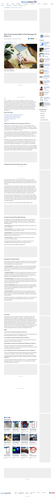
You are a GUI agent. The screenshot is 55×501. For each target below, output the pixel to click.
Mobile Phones (43, 117)
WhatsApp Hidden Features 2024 (46, 92)
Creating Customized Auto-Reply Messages (12, 117)
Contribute (38, 492)
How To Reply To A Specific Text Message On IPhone (47, 98)
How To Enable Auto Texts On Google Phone (16, 442)
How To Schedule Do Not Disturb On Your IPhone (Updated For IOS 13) (47, 82)
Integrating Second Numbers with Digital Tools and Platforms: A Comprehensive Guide (47, 103)
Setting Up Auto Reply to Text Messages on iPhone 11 (14, 114)
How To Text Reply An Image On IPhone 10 (47, 59)
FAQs (6, 121)
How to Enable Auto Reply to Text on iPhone (7, 430)
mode (30, 131)
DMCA (31, 493)
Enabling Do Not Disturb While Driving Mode (13, 116)
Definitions (21, 5)
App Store (26, 359)
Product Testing (33, 492)
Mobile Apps (42, 113)
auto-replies (22, 143)
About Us (16, 492)
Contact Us (26, 493)
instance (34, 139)
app (24, 186)
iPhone (16, 42)
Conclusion (7, 120)
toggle (35, 292)
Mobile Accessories (43, 111)
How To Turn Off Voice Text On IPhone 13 (47, 54)
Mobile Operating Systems (44, 119)
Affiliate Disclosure (20, 493)
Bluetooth (34, 188)
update (5, 279)
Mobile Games (43, 115)
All (25, 5)
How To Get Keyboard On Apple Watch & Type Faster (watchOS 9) (47, 65)
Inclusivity (27, 492)
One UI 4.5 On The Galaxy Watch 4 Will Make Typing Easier (47, 76)
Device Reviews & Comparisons (9, 42)
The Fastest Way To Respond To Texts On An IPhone (47, 49)
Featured (15, 5)
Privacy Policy (44, 492)
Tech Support (9, 5)
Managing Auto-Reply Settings (10, 118)
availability (16, 282)
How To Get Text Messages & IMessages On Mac (46, 71)
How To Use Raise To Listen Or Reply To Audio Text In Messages (47, 43)
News (2, 5)
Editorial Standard (21, 492)
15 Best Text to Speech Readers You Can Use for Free (33, 442)
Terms (15, 493)
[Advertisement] (27, 498)
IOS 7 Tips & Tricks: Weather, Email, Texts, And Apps (47, 87)
